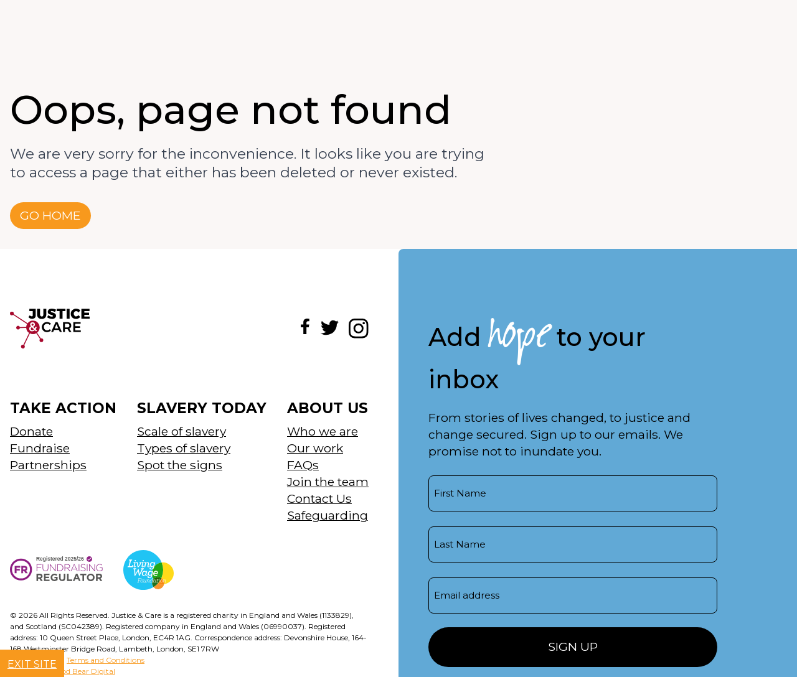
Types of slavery (183, 448)
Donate (31, 431)
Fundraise (40, 448)
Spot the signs (179, 464)
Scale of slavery (181, 431)
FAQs (303, 464)
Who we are (322, 431)
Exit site (32, 664)
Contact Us (319, 498)
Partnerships (48, 464)
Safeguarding (327, 515)
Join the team (328, 481)
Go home (50, 215)
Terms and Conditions (105, 660)
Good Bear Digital (83, 671)
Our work (315, 448)
